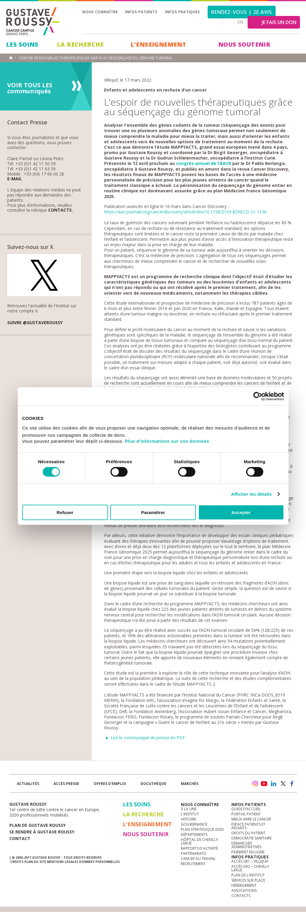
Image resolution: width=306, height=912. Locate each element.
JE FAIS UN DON (279, 22)
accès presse (66, 783)
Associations (244, 890)
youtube (264, 783)
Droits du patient (248, 833)
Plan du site (35, 862)
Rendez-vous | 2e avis (241, 12)
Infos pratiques (182, 11)
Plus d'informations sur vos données (167, 440)
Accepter (241, 512)
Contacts (240, 895)
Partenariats (193, 853)
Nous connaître (100, 11)
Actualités (28, 783)
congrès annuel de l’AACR (203, 163)
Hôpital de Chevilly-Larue (200, 841)
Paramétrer (153, 512)
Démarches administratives (246, 845)
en (240, 22)
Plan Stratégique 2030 (202, 829)
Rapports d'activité (199, 848)
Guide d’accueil (246, 808)
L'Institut (190, 814)
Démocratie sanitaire (251, 838)
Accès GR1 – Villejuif (249, 861)
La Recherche (80, 44)
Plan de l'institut (248, 875)
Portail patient (246, 814)
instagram (255, 783)
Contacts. (60, 210)
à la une (188, 808)
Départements (194, 834)
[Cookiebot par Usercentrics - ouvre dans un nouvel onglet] (257, 396)
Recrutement (193, 863)
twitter (283, 783)
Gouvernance (194, 824)
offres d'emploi (110, 783)
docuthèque (153, 783)
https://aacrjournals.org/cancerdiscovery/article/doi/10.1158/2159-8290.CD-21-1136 (185, 212)
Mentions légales (62, 862)
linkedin (273, 783)
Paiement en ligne (247, 852)
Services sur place (248, 880)
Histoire (188, 819)
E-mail (14, 178)
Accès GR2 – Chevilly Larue (250, 868)
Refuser (65, 512)
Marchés (189, 783)
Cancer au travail (198, 858)
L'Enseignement (159, 44)
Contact (19, 838)
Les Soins (22, 44)
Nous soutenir (244, 44)
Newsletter (234, 786)
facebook (292, 783)
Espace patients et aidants (248, 826)
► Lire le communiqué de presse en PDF (145, 737)
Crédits (16, 862)
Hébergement (243, 885)
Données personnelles (99, 862)
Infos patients (141, 11)
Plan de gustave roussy (37, 825)
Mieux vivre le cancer (251, 819)
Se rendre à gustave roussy (41, 832)
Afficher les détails (251, 494)
